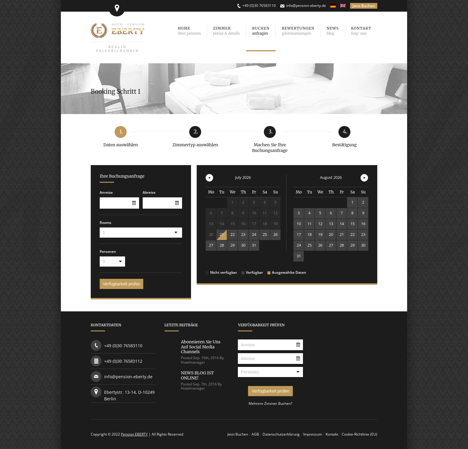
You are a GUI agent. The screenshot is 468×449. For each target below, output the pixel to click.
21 (222, 234)
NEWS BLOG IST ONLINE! (197, 375)
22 (232, 234)
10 (299, 223)
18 (309, 234)
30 (243, 245)
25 (265, 234)
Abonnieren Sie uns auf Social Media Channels (200, 347)
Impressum (312, 434)
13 (331, 223)
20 (331, 234)
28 (222, 245)
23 (243, 234)
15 (352, 223)
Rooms (105, 222)
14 (342, 223)
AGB (255, 434)
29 (232, 245)
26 (275, 234)
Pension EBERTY (134, 434)
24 (254, 234)
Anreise (106, 192)
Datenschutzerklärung (281, 434)
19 (320, 234)
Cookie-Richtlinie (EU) (359, 434)
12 (320, 223)
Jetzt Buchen (363, 5)
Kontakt (332, 434)
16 (363, 223)
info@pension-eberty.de (306, 5)
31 (254, 245)
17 (299, 234)
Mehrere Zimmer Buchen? (270, 403)
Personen (108, 251)
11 (309, 223)
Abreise (149, 192)
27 (211, 245)
